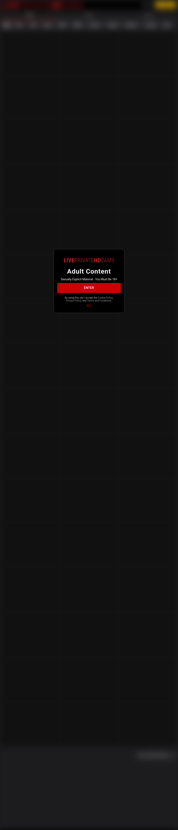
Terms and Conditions (99, 300)
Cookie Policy (105, 297)
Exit (89, 305)
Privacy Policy (73, 300)
